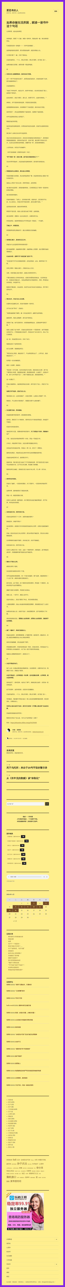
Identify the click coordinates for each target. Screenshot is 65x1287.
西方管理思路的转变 (14, 960)
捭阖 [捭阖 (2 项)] (20, 1168)
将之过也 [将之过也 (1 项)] (29, 1164)
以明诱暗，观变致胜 (21, 1078)
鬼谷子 (10, 1142)
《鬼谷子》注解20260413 (13, 850)
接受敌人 (18, 1063)
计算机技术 (11, 1133)
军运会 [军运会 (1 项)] (32, 1160)
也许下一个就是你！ (14, 944)
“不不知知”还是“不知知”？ (16, 965)
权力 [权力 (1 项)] (19, 1171)
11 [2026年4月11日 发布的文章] (39, 907)
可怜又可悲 (18, 998)
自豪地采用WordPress (31, 1282)
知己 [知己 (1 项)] (20, 1173)
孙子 (9, 1107)
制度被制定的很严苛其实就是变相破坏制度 (28, 1071)
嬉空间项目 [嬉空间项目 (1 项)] (14, 1164)
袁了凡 (10, 1130)
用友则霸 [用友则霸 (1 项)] (33, 1171)
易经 (9, 1119)
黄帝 (9, 1145)
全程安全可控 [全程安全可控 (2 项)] (25, 1160)
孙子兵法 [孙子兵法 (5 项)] (22, 1163)
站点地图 (9, 1282)
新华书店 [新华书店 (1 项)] (25, 1168)
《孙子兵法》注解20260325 (13, 854)
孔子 (9, 1104)
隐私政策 (14, 1282)
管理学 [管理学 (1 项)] (27, 1173)
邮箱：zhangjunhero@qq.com (46, 1282)
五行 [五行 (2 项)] (18, 1160)
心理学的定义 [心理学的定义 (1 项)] (9, 1168)
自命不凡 (18, 1042)
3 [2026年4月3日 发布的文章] (33, 903)
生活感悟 (25, 738)
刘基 (9, 1100)
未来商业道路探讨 (13, 967)
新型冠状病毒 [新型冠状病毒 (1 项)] (30, 1168)
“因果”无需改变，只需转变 (23, 984)
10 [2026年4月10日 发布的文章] (34, 907)
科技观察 (11, 1123)
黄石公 (10, 1147)
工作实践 (11, 1109)
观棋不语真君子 (13, 958)
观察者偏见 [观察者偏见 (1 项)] (32, 1177)
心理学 (10, 1114)
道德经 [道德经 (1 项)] (39, 1177)
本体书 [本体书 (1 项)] (16, 1171)
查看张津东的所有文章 (38, 732)
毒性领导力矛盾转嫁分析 (15, 936)
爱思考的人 (12, 10)
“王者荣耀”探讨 (20, 991)
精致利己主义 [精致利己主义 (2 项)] (33, 1173)
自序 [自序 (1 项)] (18, 1177)
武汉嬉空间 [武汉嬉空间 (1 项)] (23, 1171)
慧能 (9, 1116)
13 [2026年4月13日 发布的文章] (9, 910)
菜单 (55, 11)
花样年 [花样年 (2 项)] (27, 1177)
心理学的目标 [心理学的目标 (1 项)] (15, 1168)
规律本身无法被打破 (25, 1005)
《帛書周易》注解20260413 (13, 836)
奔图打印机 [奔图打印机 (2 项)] (42, 1160)
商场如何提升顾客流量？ (15, 970)
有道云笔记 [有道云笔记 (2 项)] (10, 1171)
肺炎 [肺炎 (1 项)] (40, 1173)
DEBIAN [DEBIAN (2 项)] (9, 1160)
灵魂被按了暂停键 (13, 955)
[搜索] (47, 804)
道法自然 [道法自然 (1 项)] (44, 1177)
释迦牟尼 (11, 1140)
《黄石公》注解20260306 (13, 845)
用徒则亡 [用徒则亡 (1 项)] (42, 1171)
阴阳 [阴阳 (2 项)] (8, 1181)
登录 (21, 753)
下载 (23, 836)
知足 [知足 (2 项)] (23, 1173)
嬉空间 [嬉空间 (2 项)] (9, 1164)
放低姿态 (11, 951)
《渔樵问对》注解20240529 (13, 858)
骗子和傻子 (18, 1056)
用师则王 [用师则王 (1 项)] (38, 1171)
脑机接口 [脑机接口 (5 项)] (11, 1177)
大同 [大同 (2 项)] (35, 1160)
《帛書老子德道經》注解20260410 (15, 841)
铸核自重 (11, 939)
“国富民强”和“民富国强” (22, 1049)
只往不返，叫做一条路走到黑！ (24, 1085)
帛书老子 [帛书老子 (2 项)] (35, 1164)
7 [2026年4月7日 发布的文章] (15, 907)
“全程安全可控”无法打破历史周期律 (26, 1034)
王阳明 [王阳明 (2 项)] (28, 1171)
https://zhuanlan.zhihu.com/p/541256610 (24, 722)
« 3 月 (15, 921)
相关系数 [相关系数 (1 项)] (16, 1173)
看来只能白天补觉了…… (15, 946)
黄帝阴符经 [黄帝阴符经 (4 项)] (15, 1181)
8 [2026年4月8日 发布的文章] (21, 907)
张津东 (10, 738)
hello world (10, 1005)
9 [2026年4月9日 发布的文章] (27, 907)
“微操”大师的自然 (13, 962)
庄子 (9, 1111)
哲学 (9, 1102)
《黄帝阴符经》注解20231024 (14, 863)
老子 (9, 1128)
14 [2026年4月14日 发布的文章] (15, 910)
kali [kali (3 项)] (14, 1160)
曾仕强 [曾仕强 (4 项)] (39, 1167)
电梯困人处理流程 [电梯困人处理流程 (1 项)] (10, 1173)
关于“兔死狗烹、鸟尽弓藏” (16, 948)
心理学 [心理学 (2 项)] (41, 1164)
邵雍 (9, 1137)
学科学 (9, 1264)
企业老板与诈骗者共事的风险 (24, 1020)
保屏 (9, 941)
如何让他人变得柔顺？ (15, 953)
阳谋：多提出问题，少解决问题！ (25, 1013)
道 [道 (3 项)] (37, 1177)
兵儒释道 (9, 1239)
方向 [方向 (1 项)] (35, 1168)
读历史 (10, 1135)
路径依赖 (18, 1027)
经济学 (10, 1126)
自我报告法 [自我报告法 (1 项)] (22, 1177)
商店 (8, 1276)
